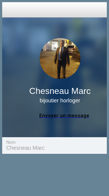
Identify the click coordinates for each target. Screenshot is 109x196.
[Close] (9, 9)
